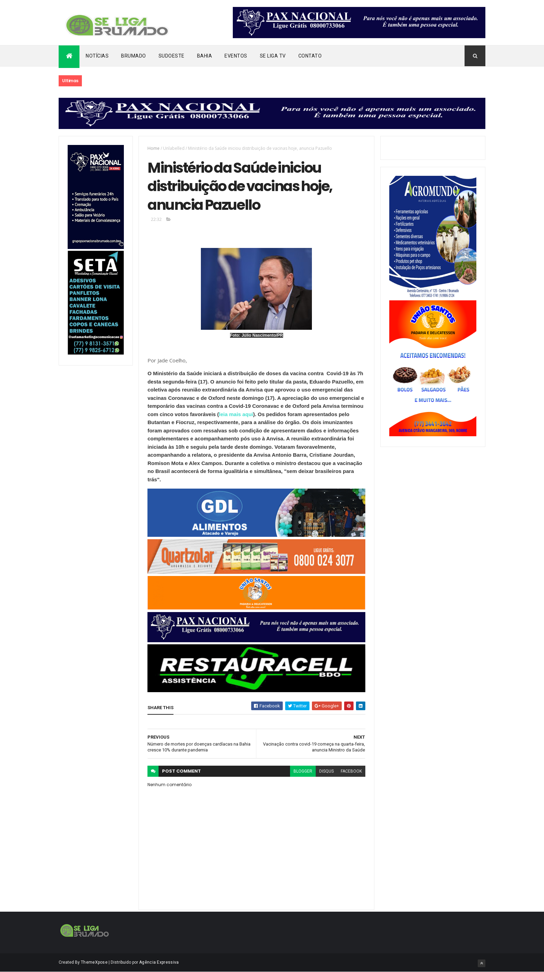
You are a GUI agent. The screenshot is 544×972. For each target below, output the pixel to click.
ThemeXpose (94, 962)
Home (153, 148)
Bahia (204, 56)
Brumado (133, 56)
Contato (310, 56)
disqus (326, 771)
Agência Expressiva (159, 962)
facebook (351, 771)
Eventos (235, 56)
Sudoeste (172, 56)
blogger (303, 771)
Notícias (97, 56)
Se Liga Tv (273, 56)
